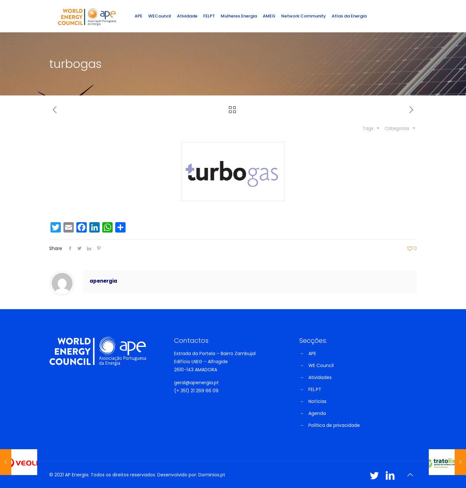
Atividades (320, 377)
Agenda (317, 413)
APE (312, 353)
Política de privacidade (334, 425)
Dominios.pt (211, 475)
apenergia (103, 280)
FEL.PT (314, 389)
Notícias (317, 401)
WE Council (321, 365)
